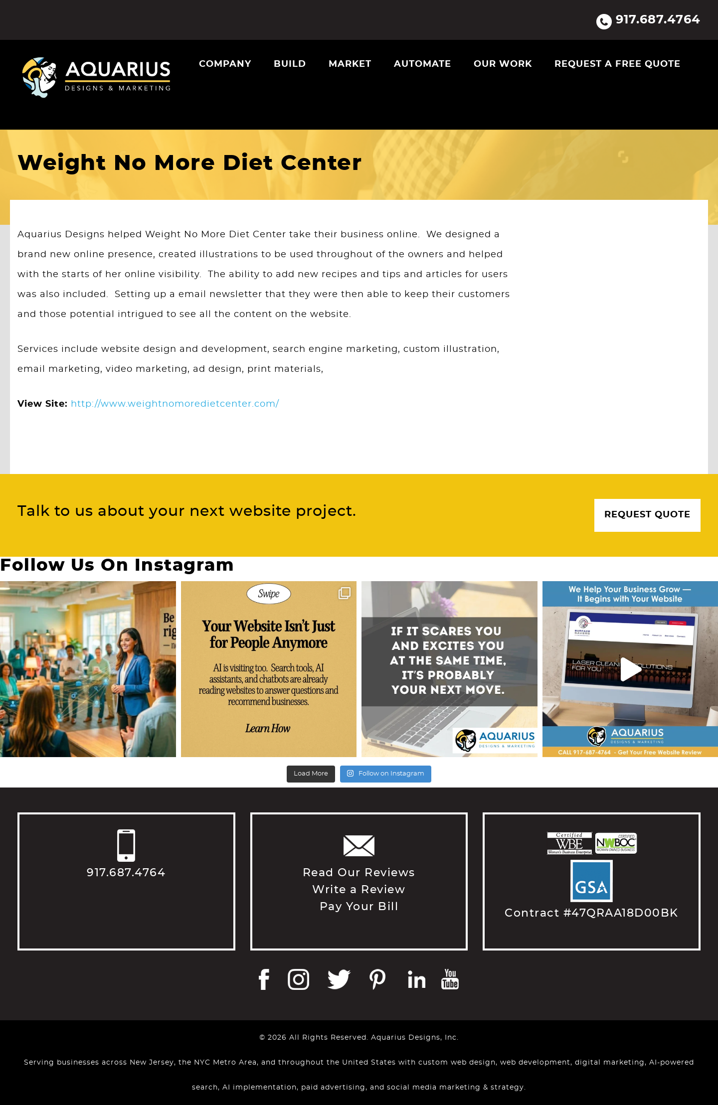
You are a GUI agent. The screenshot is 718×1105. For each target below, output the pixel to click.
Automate (422, 64)
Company (225, 64)
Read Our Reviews (359, 872)
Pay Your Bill (359, 906)
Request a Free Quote (617, 64)
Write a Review (358, 889)
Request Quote (647, 514)
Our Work (503, 64)
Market (350, 64)
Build (290, 64)
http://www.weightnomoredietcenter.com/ (175, 404)
